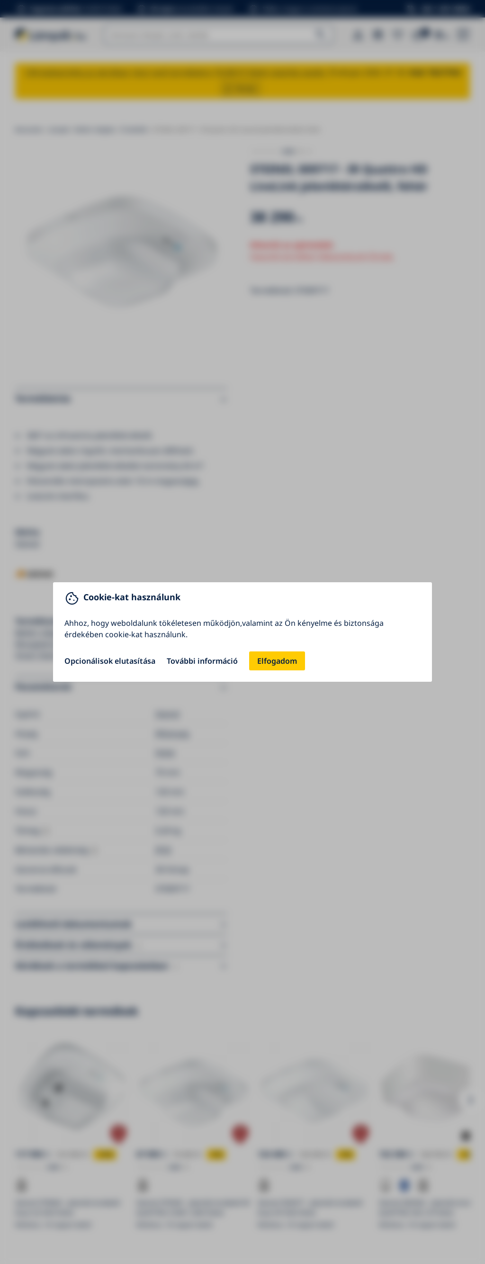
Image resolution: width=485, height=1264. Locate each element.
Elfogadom (277, 661)
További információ (202, 661)
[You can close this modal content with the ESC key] (242, 632)
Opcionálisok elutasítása (109, 661)
